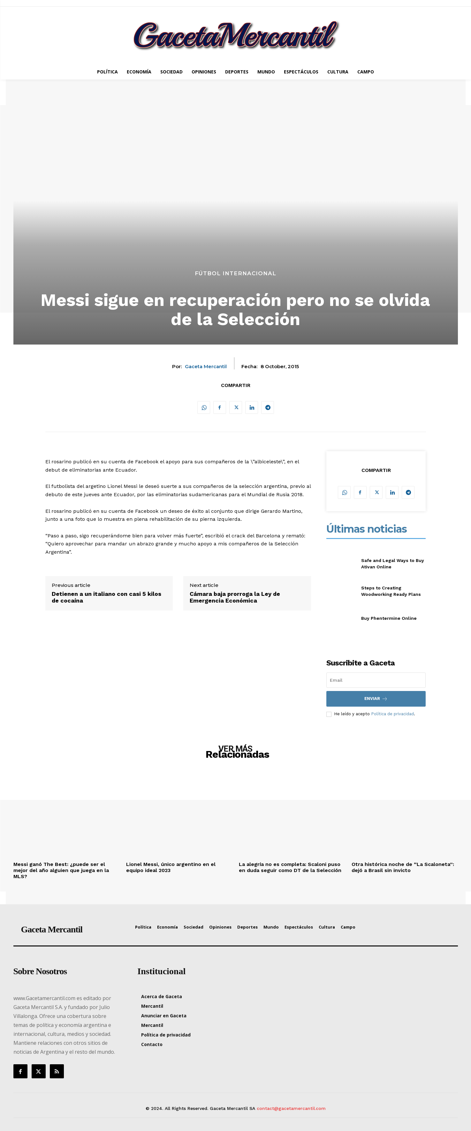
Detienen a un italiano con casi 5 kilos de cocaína (106, 597)
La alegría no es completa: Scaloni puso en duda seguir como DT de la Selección (290, 867)
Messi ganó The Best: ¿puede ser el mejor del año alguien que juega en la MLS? (61, 870)
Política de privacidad (392, 713)
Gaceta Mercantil (206, 366)
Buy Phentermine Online (389, 618)
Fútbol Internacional (235, 273)
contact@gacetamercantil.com (291, 1108)
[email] (376, 680)
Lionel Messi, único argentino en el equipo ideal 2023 (171, 867)
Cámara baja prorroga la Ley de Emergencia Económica (235, 597)
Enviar (376, 699)
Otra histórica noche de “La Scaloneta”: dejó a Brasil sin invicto (403, 867)
